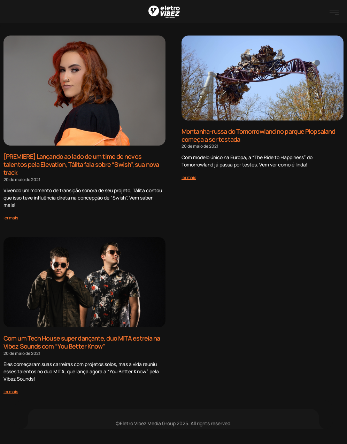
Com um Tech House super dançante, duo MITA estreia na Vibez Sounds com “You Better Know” (81, 341)
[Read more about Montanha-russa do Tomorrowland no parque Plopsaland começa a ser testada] (189, 177)
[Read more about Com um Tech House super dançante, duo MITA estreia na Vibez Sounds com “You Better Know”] (10, 390)
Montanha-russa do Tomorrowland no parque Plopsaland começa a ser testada (258, 135)
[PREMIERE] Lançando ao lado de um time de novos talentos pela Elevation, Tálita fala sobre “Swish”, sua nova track (81, 164)
